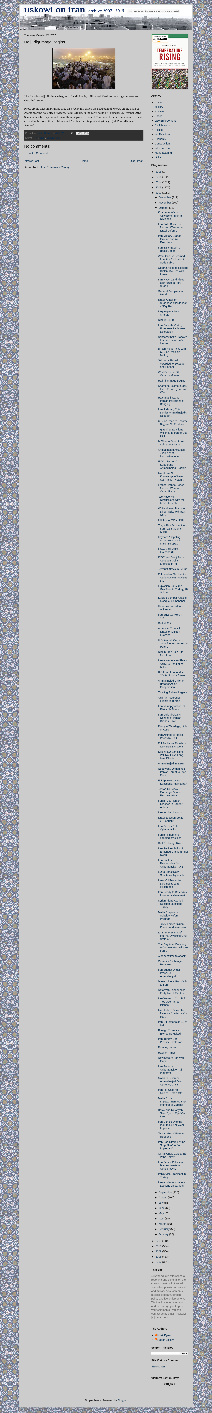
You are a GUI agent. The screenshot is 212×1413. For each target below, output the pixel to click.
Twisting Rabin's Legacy (172, 692)
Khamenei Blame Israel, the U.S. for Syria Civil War (172, 389)
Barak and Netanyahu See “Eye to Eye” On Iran (171, 1113)
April (162, 1218)
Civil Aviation (162, 125)
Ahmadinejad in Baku (171, 763)
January (164, 1234)
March (163, 1223)
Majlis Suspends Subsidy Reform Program (168, 915)
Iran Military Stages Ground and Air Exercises (169, 239)
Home (84, 160)
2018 (158, 171)
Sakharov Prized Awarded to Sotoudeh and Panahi (172, 363)
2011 (158, 1240)
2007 (158, 1261)
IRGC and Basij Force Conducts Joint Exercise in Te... (171, 560)
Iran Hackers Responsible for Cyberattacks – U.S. (171, 863)
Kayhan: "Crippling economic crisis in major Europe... (169, 540)
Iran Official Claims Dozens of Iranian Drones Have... (169, 718)
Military (159, 106)
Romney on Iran (167, 1047)
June (162, 1208)
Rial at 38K (164, 623)
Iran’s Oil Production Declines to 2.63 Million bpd (170, 883)
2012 (158, 192)
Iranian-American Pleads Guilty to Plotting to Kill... (173, 663)
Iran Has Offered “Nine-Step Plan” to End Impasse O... (172, 1145)
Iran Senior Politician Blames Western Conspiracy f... (170, 1165)
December (165, 197)
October (164, 207)
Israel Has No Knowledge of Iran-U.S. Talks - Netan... (171, 476)
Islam (42, 137)
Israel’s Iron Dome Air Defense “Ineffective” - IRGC (172, 1013)
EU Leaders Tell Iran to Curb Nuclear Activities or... (172, 577)
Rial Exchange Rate (170, 843)
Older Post (136, 160)
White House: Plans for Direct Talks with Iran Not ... (172, 511)
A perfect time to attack (172, 955)
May (162, 1213)
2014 (158, 182)
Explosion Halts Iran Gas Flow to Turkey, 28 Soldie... (173, 589)
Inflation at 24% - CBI (171, 520)
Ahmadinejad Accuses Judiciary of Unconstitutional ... (171, 453)
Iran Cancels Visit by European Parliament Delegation (172, 328)
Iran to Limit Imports (170, 812)
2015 (158, 176)
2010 (158, 1246)
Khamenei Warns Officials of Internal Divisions (170, 215)
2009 (158, 1251)
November (165, 202)
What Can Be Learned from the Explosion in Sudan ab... (171, 259)
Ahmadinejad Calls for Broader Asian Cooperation (171, 684)
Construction (162, 143)
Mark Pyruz (164, 1335)
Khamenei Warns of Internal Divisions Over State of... (172, 935)
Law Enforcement (165, 120)
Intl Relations (162, 134)
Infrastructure (163, 148)
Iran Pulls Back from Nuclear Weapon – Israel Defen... (170, 227)
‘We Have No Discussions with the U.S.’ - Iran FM (171, 500)
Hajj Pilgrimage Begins (171, 380)
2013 (158, 187)
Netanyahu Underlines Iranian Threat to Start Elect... (172, 772)
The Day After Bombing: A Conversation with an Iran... (173, 947)
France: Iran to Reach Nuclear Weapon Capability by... (171, 488)
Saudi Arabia (53, 137)
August (163, 1197)
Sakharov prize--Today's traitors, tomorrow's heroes (172, 340)
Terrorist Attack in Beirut (172, 569)
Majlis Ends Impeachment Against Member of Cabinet (172, 1101)
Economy (160, 138)
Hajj (36, 137)
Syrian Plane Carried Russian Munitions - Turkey (171, 904)
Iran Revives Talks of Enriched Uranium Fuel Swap (173, 851)
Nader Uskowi (165, 1339)
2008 (158, 1256)
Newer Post (32, 160)
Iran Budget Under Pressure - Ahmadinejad (169, 973)
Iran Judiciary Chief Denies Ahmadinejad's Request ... (172, 412)
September (166, 1192)
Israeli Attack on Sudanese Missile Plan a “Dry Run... (172, 303)
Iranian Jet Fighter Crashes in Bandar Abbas (170, 804)
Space (158, 116)
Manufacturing (163, 152)
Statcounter (158, 1366)
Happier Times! (167, 1052)
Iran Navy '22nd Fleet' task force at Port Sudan (171, 282)
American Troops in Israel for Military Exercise (169, 631)
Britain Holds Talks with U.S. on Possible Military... (172, 352)
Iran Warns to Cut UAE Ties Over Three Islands (172, 1001)
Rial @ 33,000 (166, 319)
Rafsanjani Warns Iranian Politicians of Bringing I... (171, 401)
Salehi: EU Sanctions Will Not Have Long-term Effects (171, 755)
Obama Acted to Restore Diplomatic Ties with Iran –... (173, 271)
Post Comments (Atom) (55, 167)
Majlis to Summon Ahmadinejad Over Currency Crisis (170, 1081)
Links (158, 157)
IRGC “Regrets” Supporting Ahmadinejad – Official (172, 464)
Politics (159, 129)
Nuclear (159, 111)
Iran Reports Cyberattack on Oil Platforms (170, 1069)
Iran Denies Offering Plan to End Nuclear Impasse (171, 1125)
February (164, 1229)
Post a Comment (38, 153)
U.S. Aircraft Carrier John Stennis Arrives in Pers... (173, 643)
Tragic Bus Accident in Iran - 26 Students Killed (171, 528)
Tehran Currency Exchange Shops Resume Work (169, 792)
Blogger (122, 1400)
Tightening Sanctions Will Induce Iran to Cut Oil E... (172, 432)
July (161, 1202)
